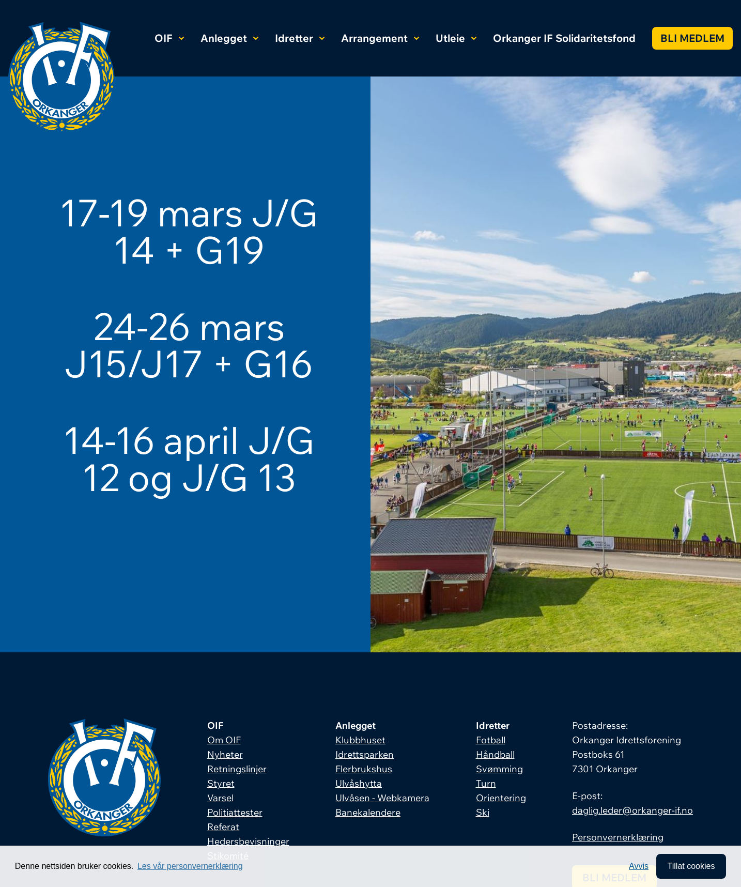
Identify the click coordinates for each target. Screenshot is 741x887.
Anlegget (229, 38)
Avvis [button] (639, 866)
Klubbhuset (360, 740)
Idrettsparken (364, 754)
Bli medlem (692, 38)
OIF (169, 38)
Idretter (300, 38)
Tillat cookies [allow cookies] (691, 866)
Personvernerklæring (617, 837)
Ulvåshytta (358, 783)
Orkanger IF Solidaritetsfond (564, 38)
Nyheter (225, 754)
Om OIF (224, 740)
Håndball (495, 754)
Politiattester (235, 812)
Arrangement (380, 38)
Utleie (456, 38)
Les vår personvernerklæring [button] (190, 866)
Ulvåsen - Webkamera (382, 798)
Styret (221, 783)
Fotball (490, 740)
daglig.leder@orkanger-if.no (632, 810)
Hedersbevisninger (248, 841)
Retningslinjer (237, 769)
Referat (223, 827)
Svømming (499, 769)
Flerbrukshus (363, 769)
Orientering (501, 798)
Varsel (220, 798)
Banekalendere (367, 812)
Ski (482, 812)
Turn (486, 783)
